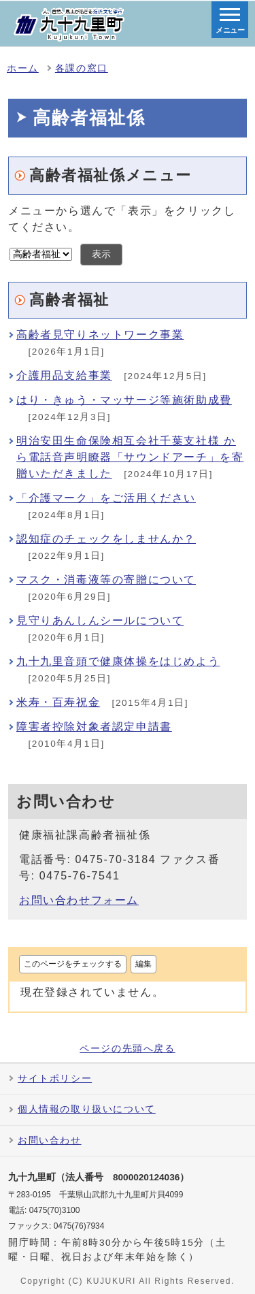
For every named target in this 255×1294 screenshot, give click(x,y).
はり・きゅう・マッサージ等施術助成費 (124, 400)
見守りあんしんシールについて (100, 620)
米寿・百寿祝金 (58, 702)
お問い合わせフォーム (79, 900)
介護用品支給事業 (64, 375)
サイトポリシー (55, 1078)
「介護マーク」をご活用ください (106, 498)
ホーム (23, 68)
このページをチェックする (73, 964)
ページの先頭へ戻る (127, 1049)
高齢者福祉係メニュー (110, 175)
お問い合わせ (50, 1140)
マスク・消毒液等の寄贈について (106, 579)
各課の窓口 (81, 68)
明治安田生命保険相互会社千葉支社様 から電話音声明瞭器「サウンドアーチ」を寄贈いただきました (129, 457)
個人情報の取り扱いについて (87, 1109)
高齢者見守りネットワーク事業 (100, 334)
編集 (143, 964)
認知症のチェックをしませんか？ (106, 539)
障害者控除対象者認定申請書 (94, 726)
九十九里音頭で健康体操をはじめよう (118, 661)
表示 (101, 254)
